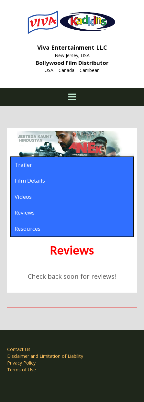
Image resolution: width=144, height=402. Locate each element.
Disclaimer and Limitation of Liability (45, 356)
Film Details (30, 180)
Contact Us (18, 349)
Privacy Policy (21, 363)
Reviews (25, 212)
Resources (27, 228)
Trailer (23, 164)
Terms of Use (21, 370)
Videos (23, 196)
